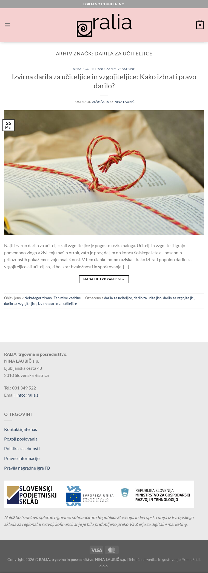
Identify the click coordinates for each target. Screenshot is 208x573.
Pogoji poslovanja (21, 438)
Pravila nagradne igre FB (27, 467)
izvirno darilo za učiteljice (57, 303)
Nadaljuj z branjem (103, 279)
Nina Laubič (125, 101)
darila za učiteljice (118, 298)
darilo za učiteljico (147, 298)
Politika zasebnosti (22, 448)
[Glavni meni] (7, 25)
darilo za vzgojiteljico (20, 303)
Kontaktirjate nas (20, 429)
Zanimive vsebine (120, 68)
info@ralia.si (27, 394)
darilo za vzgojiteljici (178, 298)
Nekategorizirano (89, 68)
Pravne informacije (21, 458)
